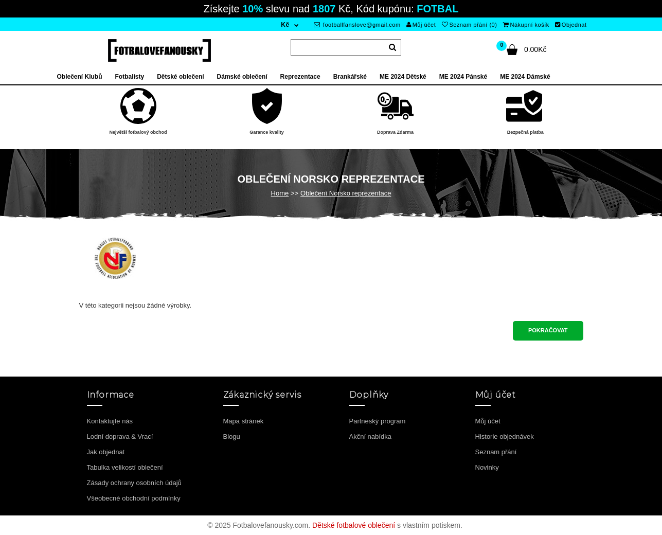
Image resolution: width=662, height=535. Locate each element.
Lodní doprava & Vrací (120, 436)
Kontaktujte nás (110, 421)
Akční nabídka (370, 436)
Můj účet (421, 25)
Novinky (487, 467)
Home (280, 193)
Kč (285, 24)
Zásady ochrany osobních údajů (134, 483)
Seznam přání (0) (469, 25)
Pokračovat (548, 330)
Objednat (570, 25)
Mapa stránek (243, 421)
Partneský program (377, 421)
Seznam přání (496, 452)
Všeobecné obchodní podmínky (134, 498)
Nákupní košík (526, 25)
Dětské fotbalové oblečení (353, 525)
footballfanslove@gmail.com (357, 25)
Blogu (231, 436)
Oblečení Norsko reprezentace (345, 193)
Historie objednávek (504, 436)
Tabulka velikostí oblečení (125, 467)
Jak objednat (106, 452)
